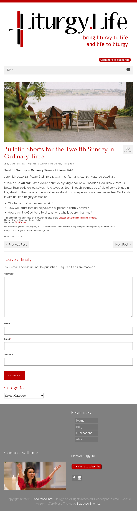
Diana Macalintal (17, 164)
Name (8, 323)
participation (11, 236)
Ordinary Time (60, 164)
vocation (21, 236)
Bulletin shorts (46, 164)
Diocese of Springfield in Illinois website (77, 218)
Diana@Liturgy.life (83, 456)
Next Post (121, 244)
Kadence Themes (88, 503)
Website (8, 354)
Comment (10, 274)
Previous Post (18, 244)
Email (7, 339)
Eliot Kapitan (20, 222)
